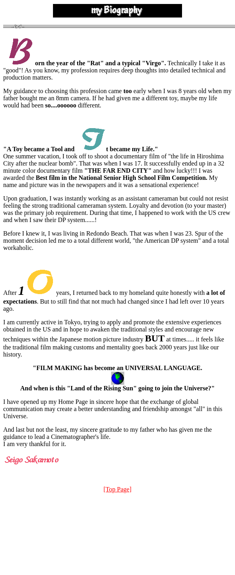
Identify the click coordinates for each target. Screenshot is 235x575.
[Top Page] (117, 489)
